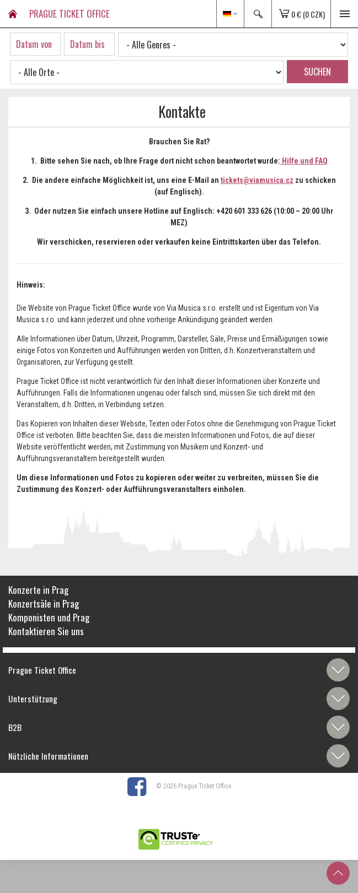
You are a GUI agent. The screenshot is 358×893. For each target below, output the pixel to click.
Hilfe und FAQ (304, 160)
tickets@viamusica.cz (257, 180)
